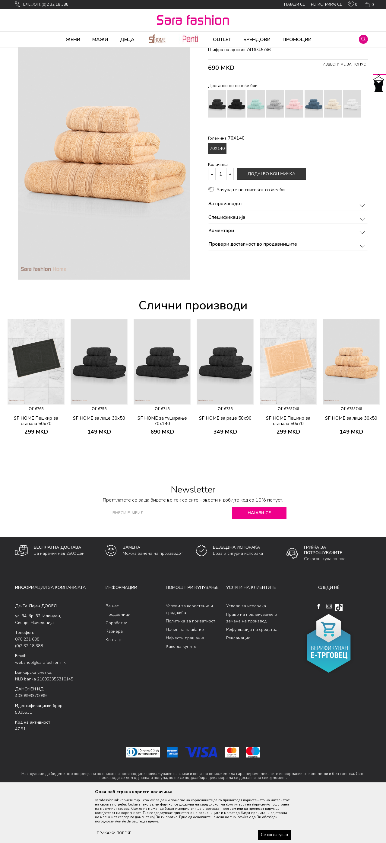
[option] (36, 430)
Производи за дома (82, 51)
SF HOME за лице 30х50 (99, 465)
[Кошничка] (368, 5)
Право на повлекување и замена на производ (251, 665)
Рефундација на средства (251, 677)
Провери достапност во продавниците (287, 292)
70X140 (217, 196)
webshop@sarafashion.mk (40, 710)
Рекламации (238, 685)
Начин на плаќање (185, 677)
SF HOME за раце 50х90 (225, 465)
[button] (363, 39)
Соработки (116, 670)
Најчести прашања (185, 685)
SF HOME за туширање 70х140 (162, 468)
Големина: (226, 185)
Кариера (114, 679)
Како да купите (181, 694)
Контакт (114, 687)
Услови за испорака (246, 653)
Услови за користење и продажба (189, 657)
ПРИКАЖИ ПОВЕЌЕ (114, 833)
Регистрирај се (326, 4)
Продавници (118, 662)
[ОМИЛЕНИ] (352, 5)
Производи (51, 51)
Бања (109, 51)
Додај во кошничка (271, 221)
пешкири (125, 51)
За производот (287, 251)
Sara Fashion (26, 51)
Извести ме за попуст (345, 111)
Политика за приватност (190, 668)
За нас (112, 653)
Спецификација (287, 265)
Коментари (287, 278)
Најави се (259, 560)
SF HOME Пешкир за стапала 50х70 (36, 468)
